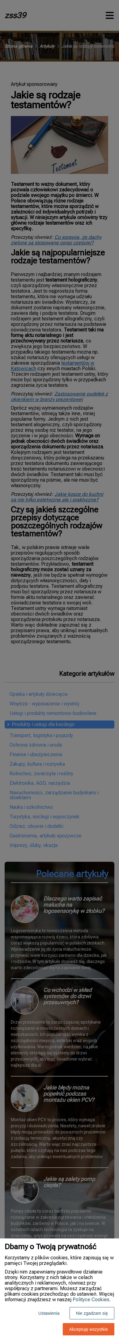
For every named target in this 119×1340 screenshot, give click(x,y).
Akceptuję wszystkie (88, 1329)
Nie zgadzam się (92, 1313)
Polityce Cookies (91, 1299)
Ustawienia (48, 1313)
